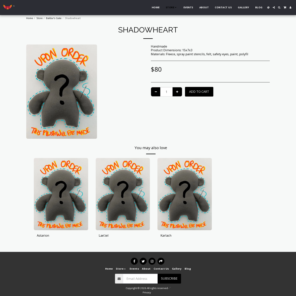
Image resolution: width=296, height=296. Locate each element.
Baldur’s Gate (54, 18)
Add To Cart (199, 91)
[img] (61, 194)
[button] (273, 7)
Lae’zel (104, 235)
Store (39, 18)
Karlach (165, 235)
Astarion (43, 235)
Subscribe (169, 278)
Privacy (147, 292)
